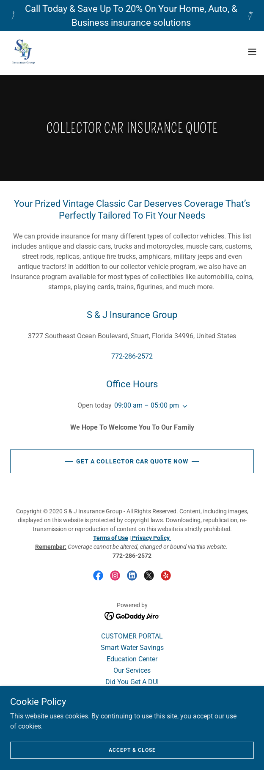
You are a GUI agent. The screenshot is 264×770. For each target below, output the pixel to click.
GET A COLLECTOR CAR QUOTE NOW (132, 461)
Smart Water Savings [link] (132, 648)
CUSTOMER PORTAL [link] (132, 636)
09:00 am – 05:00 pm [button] (146, 405)
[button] (252, 51)
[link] (23, 52)
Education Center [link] (132, 659)
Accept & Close (132, 750)
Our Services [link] (132, 670)
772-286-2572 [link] (132, 356)
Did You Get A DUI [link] (132, 682)
